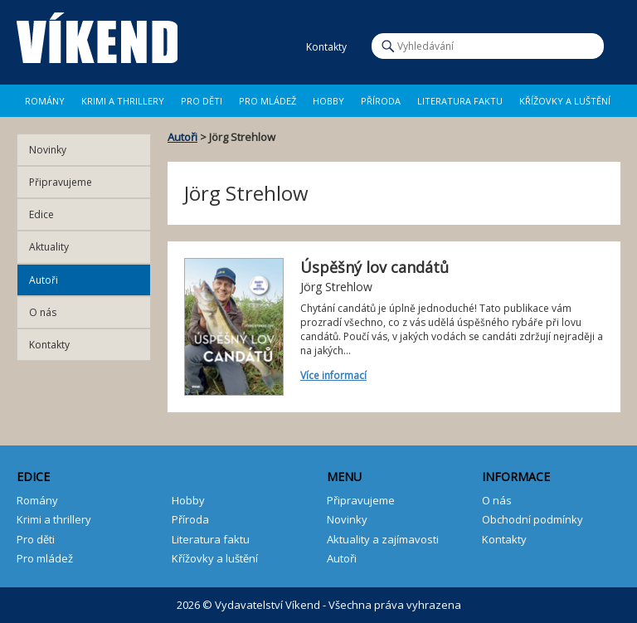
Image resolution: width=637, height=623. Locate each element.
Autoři (182, 136)
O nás (42, 312)
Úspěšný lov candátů (374, 267)
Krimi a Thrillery (122, 101)
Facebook (243, 46)
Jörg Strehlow (336, 286)
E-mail (287, 47)
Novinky (47, 150)
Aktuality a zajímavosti (383, 539)
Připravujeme (60, 182)
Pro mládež (267, 101)
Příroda (381, 101)
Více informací (333, 375)
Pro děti (201, 101)
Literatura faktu (460, 101)
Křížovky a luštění (564, 101)
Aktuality (49, 247)
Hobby (328, 101)
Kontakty (49, 345)
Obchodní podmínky (532, 519)
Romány (45, 101)
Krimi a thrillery (54, 519)
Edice (41, 214)
